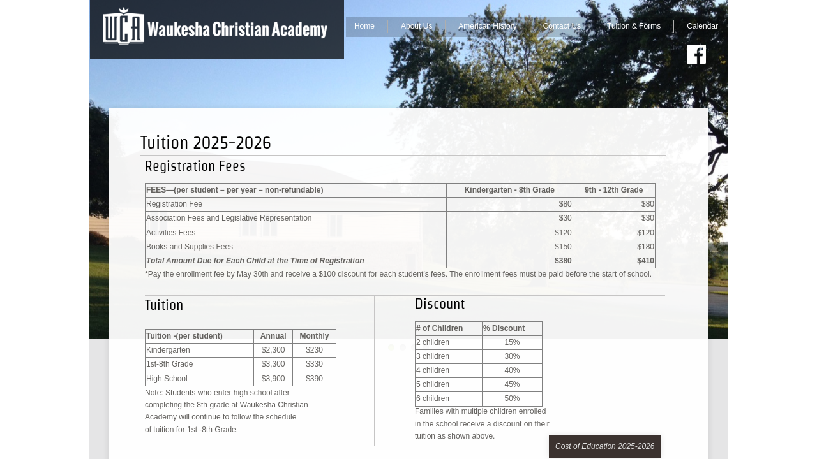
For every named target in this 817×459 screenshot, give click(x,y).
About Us (416, 26)
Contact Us (562, 26)
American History (487, 26)
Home (364, 26)
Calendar (702, 26)
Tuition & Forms (634, 26)
